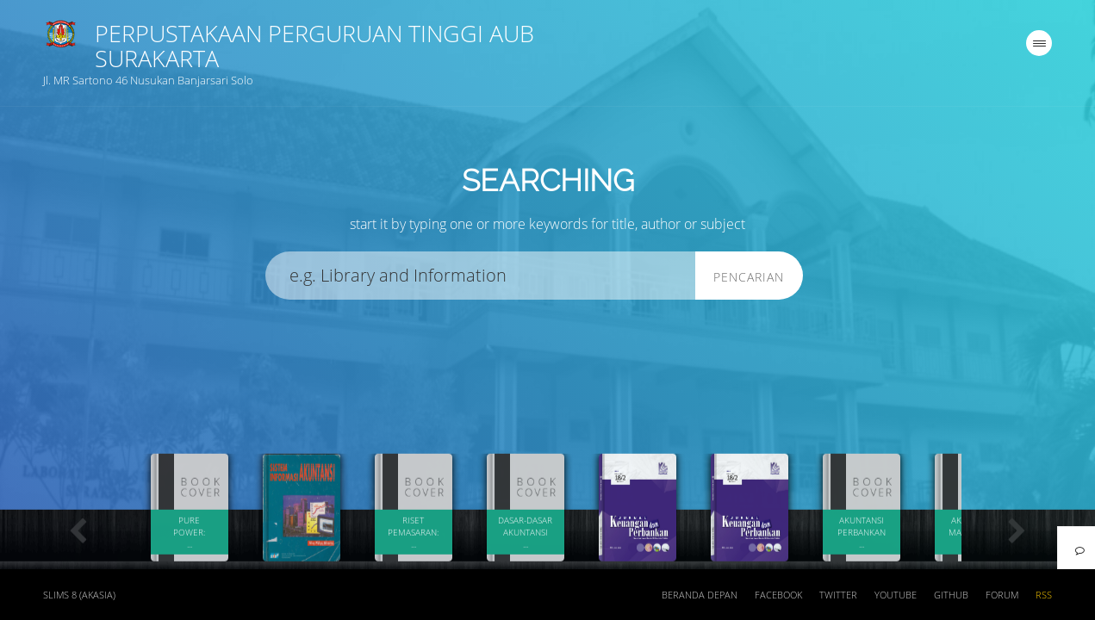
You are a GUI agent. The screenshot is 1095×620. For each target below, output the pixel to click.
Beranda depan (699, 595)
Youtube (895, 595)
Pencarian (748, 277)
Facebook (778, 595)
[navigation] (1039, 43)
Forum (1002, 595)
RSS (1044, 595)
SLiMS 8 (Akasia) (79, 595)
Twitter (838, 595)
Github (951, 595)
